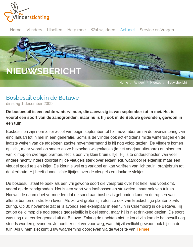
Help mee (76, 29)
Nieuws (155, 82)
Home (16, 29)
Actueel (127, 29)
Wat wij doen (103, 29)
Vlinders (34, 29)
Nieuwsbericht (177, 82)
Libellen (54, 29)
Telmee (143, 229)
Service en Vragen (157, 29)
